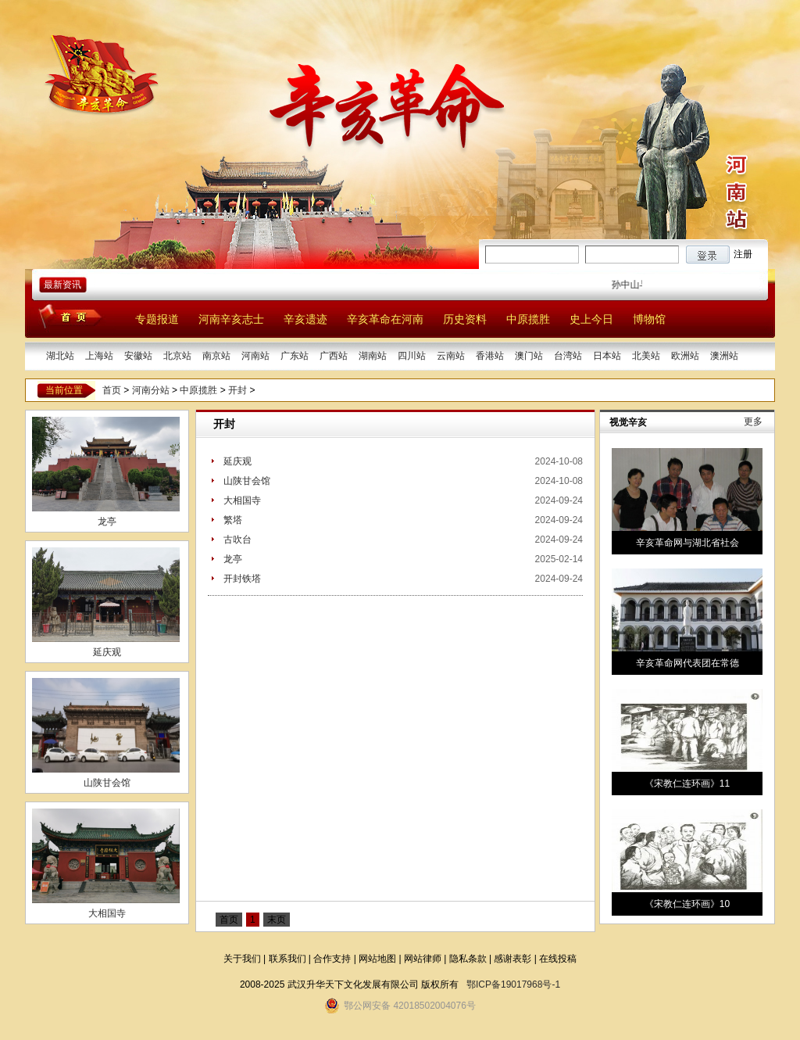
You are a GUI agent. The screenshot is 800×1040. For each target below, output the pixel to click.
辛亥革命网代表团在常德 (687, 663)
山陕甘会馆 (107, 782)
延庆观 (107, 652)
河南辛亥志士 (231, 319)
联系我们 (287, 958)
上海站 (99, 355)
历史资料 (465, 319)
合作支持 (332, 958)
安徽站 (138, 355)
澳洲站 (724, 355)
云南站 (451, 355)
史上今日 (591, 319)
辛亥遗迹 (305, 319)
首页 (111, 390)
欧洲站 (685, 355)
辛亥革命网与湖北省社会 (687, 542)
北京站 (177, 355)
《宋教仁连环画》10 (687, 903)
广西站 (334, 355)
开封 (237, 390)
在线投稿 (558, 958)
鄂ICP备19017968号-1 (513, 984)
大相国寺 (107, 913)
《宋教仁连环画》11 (687, 783)
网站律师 (422, 958)
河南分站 (151, 390)
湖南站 (373, 355)
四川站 (412, 355)
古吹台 (237, 539)
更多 (753, 421)
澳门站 (529, 355)
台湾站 (568, 355)
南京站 (216, 355)
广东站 (294, 355)
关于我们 (242, 958)
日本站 (607, 355)
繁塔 (232, 520)
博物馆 (649, 319)
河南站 (255, 355)
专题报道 (157, 319)
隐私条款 (468, 958)
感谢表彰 (512, 958)
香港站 (490, 355)
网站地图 (377, 958)
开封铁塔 (242, 578)
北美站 (646, 355)
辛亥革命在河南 (385, 319)
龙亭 (107, 521)
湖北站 (60, 355)
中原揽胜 (528, 319)
